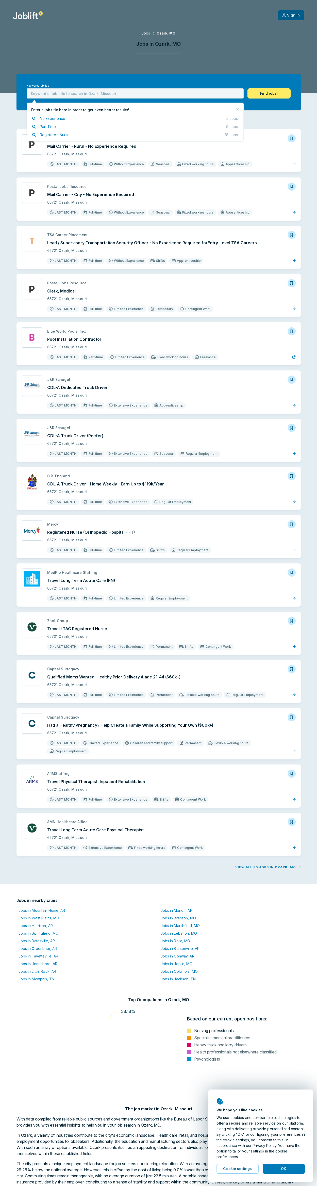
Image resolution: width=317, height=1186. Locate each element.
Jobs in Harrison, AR (36, 925)
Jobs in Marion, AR (176, 910)
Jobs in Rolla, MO (175, 941)
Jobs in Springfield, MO (39, 933)
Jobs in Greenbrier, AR (38, 948)
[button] (269, 93)
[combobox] (135, 93)
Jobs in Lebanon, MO (179, 933)
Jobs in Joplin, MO (176, 964)
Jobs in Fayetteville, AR (38, 956)
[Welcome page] (28, 15)
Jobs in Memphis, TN (36, 979)
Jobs (146, 33)
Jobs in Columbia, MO (179, 971)
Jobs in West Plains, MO (39, 918)
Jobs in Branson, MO (178, 918)
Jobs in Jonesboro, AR (38, 964)
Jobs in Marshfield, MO (180, 925)
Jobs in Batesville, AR (37, 941)
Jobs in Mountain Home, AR (42, 910)
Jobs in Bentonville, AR (180, 948)
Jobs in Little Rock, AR (37, 971)
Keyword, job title (38, 85)
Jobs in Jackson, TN (178, 979)
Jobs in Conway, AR (177, 956)
